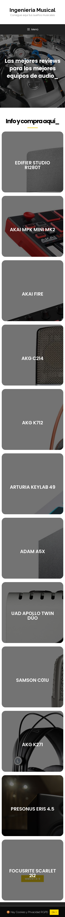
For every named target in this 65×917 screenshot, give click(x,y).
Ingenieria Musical (32, 10)
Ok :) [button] (54, 912)
